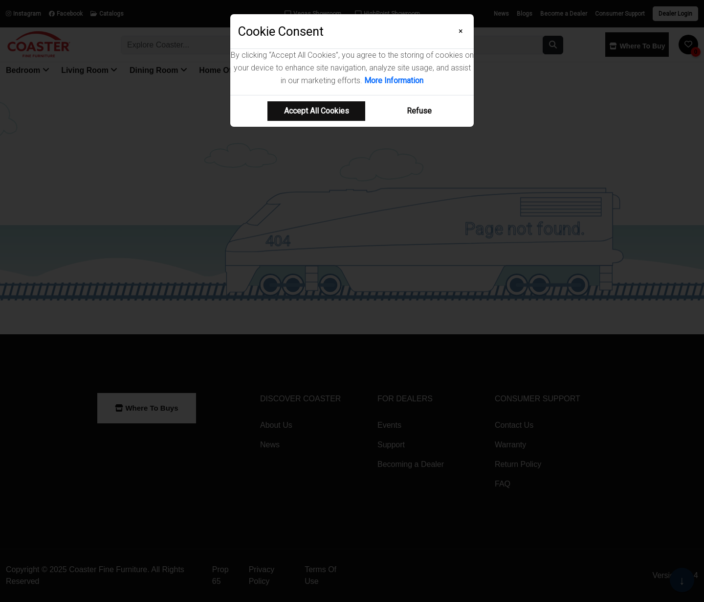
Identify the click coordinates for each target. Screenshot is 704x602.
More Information (393, 80)
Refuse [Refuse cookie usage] (419, 111)
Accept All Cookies (316, 111)
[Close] (461, 31)
